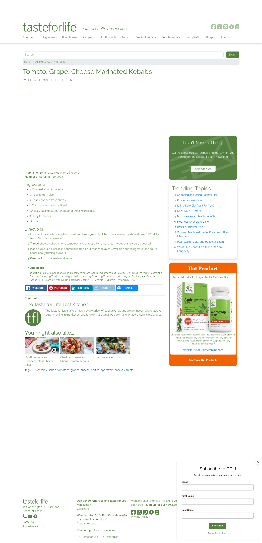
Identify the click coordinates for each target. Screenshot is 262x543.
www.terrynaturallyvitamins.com (203, 350)
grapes (75, 370)
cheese (85, 370)
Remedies (112, 536)
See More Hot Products (203, 360)
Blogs (209, 37)
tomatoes (63, 370)
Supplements (170, 37)
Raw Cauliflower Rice (190, 227)
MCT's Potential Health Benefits (196, 216)
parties (95, 370)
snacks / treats (124, 370)
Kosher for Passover (189, 200)
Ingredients (50, 37)
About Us (28, 521)
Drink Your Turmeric (189, 211)
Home (27, 62)
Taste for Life (90, 536)
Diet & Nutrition (145, 37)
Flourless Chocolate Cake (193, 221)
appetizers (107, 370)
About (224, 37)
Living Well (192, 37)
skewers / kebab (45, 370)
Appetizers (59, 62)
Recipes (88, 37)
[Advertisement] (131, 9)
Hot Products (108, 37)
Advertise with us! (33, 526)
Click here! (83, 508)
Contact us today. (87, 523)
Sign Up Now (203, 168)
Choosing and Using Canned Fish (197, 194)
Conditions (29, 37)
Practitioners (70, 37)
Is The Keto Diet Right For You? (195, 205)
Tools (125, 37)
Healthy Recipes (42, 62)
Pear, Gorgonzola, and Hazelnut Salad (200, 241)
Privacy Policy (139, 516)
